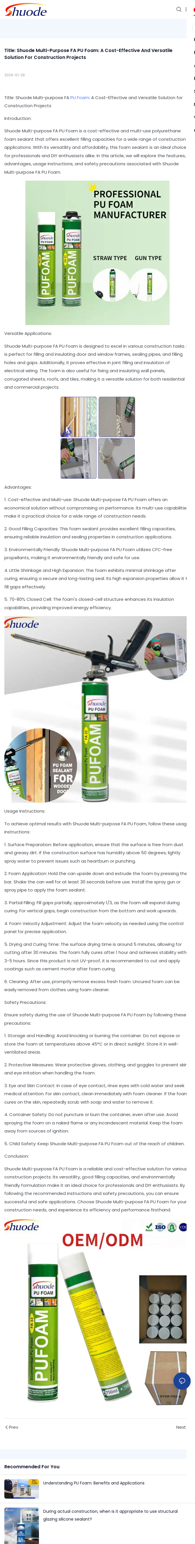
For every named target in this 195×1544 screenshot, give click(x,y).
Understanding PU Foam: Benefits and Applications (94, 1483)
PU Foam (79, 97)
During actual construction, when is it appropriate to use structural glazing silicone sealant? (110, 1515)
